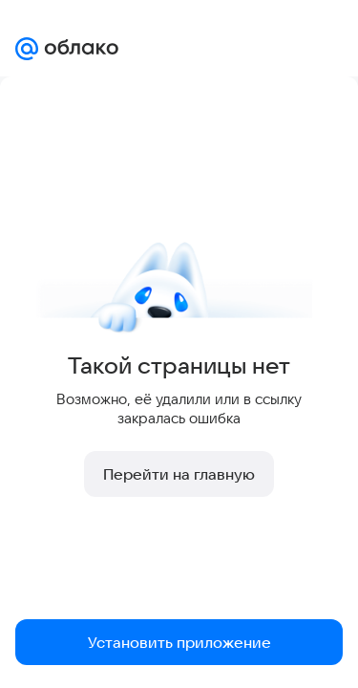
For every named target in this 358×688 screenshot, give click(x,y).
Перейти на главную (179, 474)
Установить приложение (179, 642)
